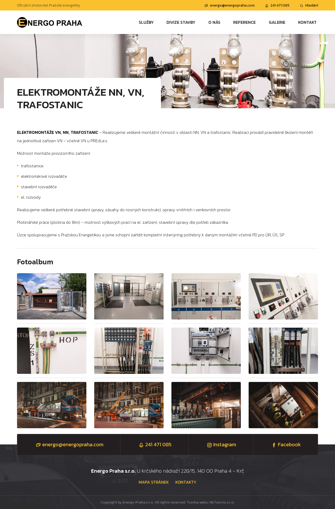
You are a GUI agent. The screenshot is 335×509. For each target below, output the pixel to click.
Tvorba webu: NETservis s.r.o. (210, 502)
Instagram (220, 444)
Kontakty (185, 482)
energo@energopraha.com (229, 5)
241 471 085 (277, 5)
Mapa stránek (154, 482)
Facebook (285, 444)
